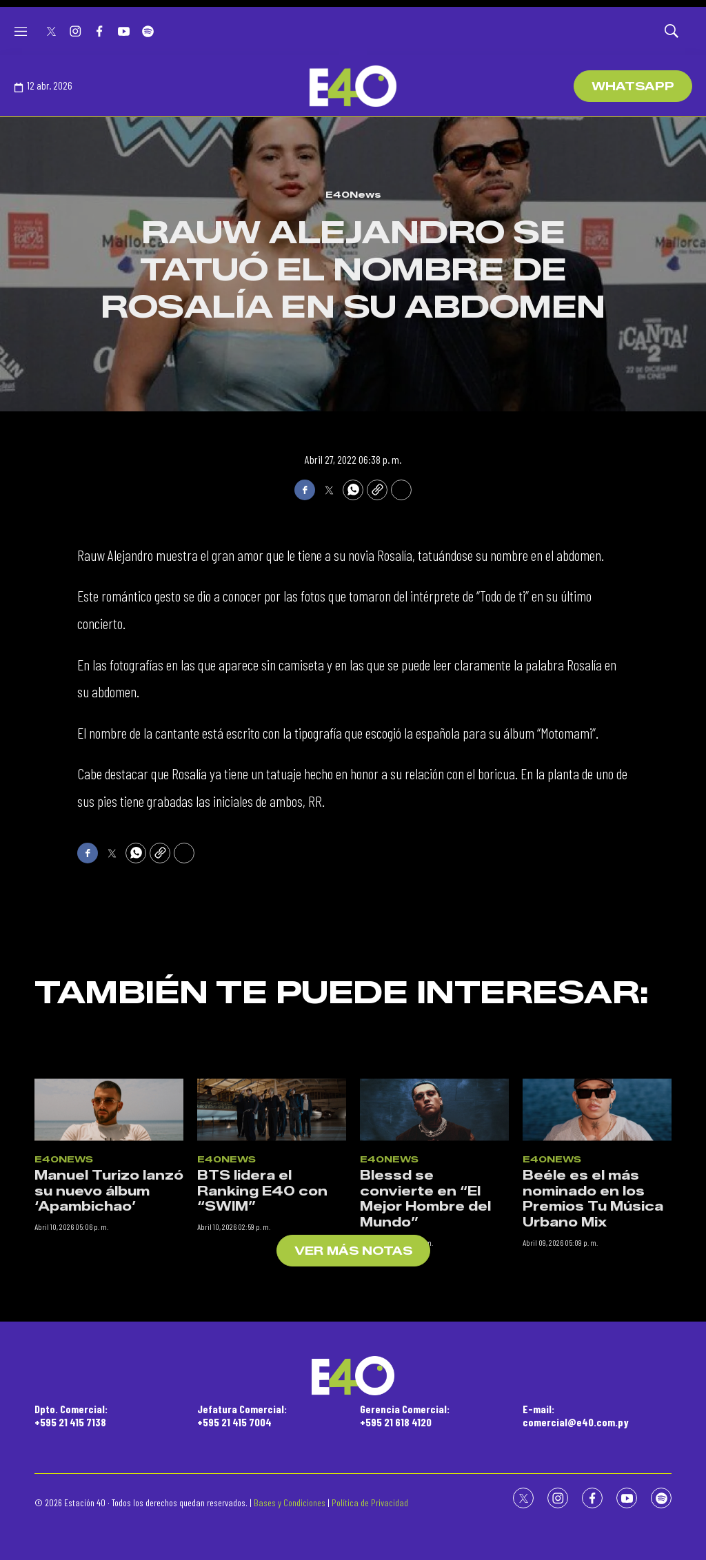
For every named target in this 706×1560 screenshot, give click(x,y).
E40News (353, 194)
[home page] (353, 86)
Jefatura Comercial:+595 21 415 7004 (242, 1415)
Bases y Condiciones (289, 1502)
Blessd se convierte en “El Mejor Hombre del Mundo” (425, 1375)
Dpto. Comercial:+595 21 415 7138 (71, 1415)
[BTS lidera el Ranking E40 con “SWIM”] (271, 1284)
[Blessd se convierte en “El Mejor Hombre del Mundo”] (434, 1284)
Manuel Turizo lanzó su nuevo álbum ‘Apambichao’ (108, 1367)
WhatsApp (633, 86)
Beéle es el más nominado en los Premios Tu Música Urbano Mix (593, 1375)
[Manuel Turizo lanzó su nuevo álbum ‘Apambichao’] (108, 1284)
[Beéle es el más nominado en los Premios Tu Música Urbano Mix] (597, 1284)
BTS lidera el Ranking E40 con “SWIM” (262, 1367)
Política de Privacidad (370, 1502)
